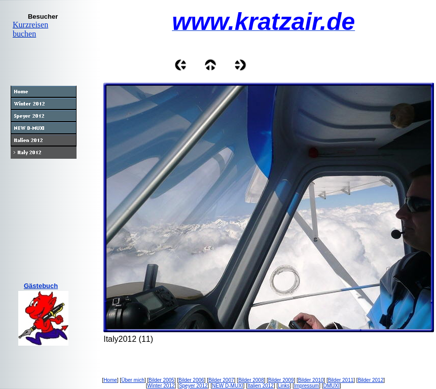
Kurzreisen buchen (30, 29)
